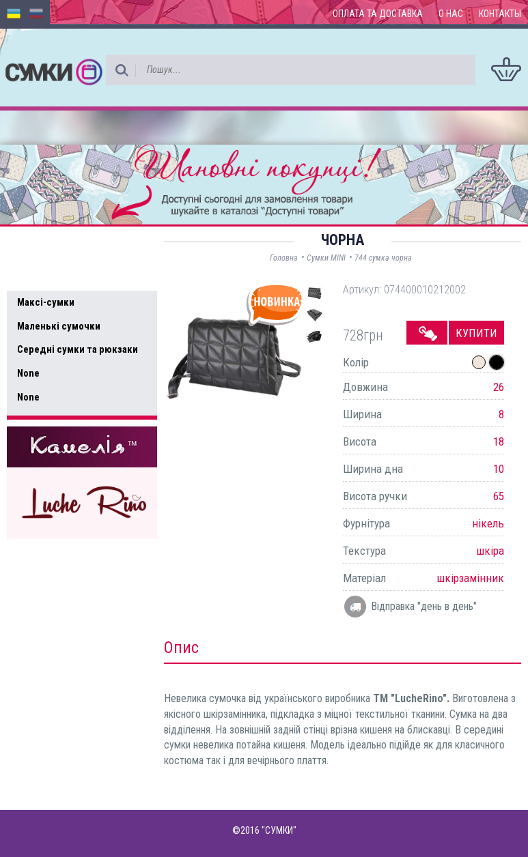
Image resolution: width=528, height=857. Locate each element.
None (28, 373)
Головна (284, 258)
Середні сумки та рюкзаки (77, 349)
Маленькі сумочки (58, 326)
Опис (181, 647)
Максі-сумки (45, 302)
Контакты (500, 13)
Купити (476, 333)
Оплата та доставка (378, 13)
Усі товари (47, 274)
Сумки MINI (326, 258)
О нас (451, 13)
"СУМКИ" (279, 830)
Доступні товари (63, 245)
